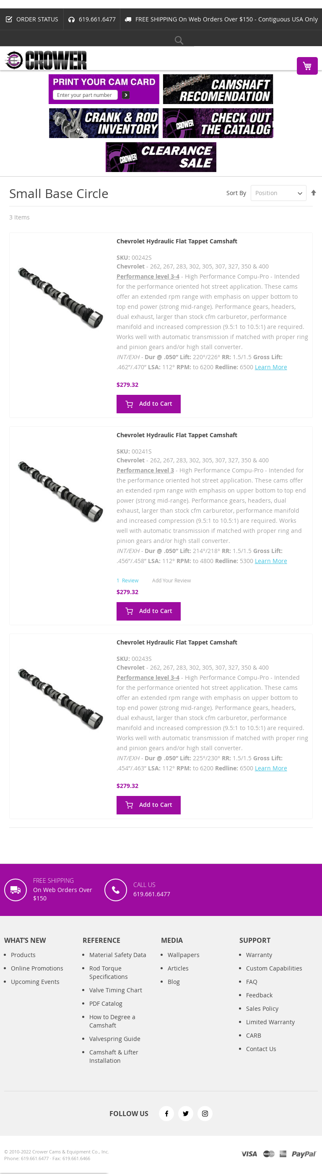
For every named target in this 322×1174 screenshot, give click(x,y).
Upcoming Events (35, 982)
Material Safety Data (117, 955)
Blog (174, 982)
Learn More (271, 367)
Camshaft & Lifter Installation (113, 1056)
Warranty (259, 955)
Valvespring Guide (114, 1039)
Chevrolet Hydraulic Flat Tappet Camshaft (177, 241)
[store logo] (46, 60)
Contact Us (261, 1049)
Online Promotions (37, 968)
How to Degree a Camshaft (112, 1021)
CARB (253, 1035)
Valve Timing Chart (115, 990)
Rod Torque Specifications (108, 972)
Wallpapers (184, 955)
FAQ (251, 982)
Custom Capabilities (274, 968)
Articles (178, 968)
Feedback (259, 995)
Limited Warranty (270, 1022)
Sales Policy (262, 1008)
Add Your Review (171, 580)
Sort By (236, 193)
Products (23, 955)
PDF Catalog (105, 1003)
